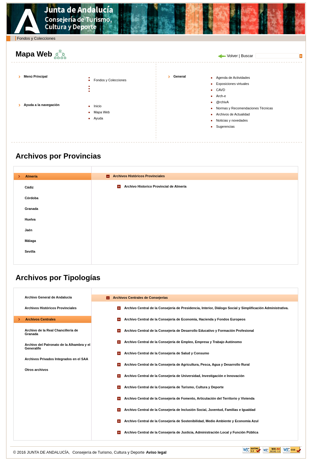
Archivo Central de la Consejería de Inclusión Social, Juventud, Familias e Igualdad (190, 410)
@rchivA (222, 102)
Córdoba (31, 198)
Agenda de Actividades (233, 77)
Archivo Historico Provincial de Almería (155, 186)
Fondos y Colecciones (36, 38)
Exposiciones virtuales (232, 84)
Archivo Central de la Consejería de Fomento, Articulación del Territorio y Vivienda (189, 398)
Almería (31, 176)
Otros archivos (36, 369)
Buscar (247, 55)
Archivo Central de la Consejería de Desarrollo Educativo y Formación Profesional (189, 330)
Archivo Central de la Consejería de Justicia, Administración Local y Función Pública (191, 432)
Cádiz (29, 187)
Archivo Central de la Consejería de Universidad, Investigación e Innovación (184, 376)
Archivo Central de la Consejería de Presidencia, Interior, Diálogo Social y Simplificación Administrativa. (206, 308)
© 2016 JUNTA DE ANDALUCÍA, (42, 452)
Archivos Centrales (40, 319)
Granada (31, 208)
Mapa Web (102, 112)
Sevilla (30, 251)
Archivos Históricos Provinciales (51, 308)
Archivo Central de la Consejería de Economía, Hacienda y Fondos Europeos (184, 319)
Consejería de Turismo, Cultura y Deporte (108, 452)
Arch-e (221, 96)
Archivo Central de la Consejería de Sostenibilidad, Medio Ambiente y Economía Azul (191, 421)
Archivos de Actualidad (233, 114)
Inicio (97, 106)
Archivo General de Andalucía (48, 297)
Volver (227, 55)
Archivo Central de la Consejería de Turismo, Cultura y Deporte (174, 387)
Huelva (30, 219)
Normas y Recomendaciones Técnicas (244, 108)
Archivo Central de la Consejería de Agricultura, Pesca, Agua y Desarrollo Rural (187, 364)
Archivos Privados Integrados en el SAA (56, 359)
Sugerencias (225, 126)
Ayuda (98, 118)
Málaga (30, 241)
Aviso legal (156, 452)
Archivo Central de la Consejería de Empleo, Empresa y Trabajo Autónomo (183, 342)
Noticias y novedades (232, 120)
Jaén (28, 230)
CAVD (220, 90)
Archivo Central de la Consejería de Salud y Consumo (166, 353)
